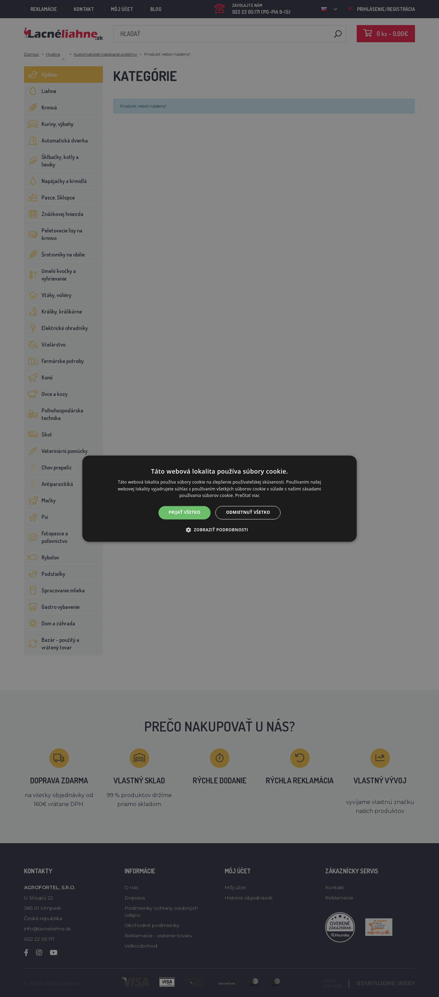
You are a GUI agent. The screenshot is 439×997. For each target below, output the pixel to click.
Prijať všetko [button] (185, 513)
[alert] (219, 498)
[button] (219, 529)
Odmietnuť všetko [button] (248, 513)
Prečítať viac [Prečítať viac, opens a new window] (247, 496)
